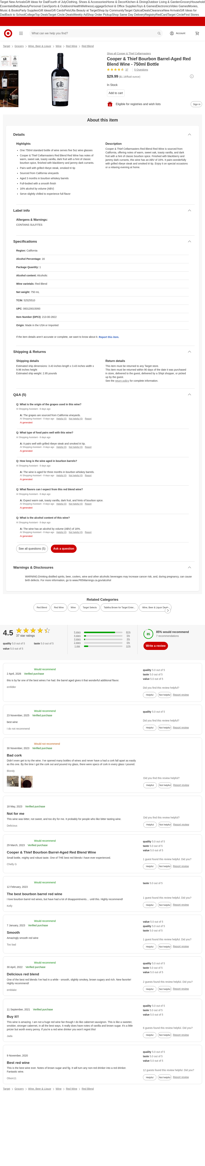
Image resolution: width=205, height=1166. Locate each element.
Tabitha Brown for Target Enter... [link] (119, 607)
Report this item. (109, 337)
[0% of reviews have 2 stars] (102, 642)
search (159, 33)
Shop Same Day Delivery (128, 14)
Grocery (185, 2)
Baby (16, 6)
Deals (146, 10)
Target (6, 46)
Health (76, 6)
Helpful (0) (61, 418)
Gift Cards (57, 10)
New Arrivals (171, 10)
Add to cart (116, 93)
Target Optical (133, 10)
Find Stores (191, 14)
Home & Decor (116, 2)
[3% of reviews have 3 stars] (102, 639)
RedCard (161, 14)
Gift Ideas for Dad (36, 2)
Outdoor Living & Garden (164, 2)
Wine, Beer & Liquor (39, 46)
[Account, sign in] (178, 33)
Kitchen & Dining (137, 2)
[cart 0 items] (197, 33)
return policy (122, 380)
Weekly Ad (80, 14)
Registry (150, 14)
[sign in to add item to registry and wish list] (196, 104)
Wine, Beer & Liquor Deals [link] (155, 607)
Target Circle (175, 14)
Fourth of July (57, 2)
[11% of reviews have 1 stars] (102, 646)
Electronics (163, 6)
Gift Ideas (44, 10)
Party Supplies (29, 10)
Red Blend (88, 46)
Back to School (15, 14)
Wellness (87, 6)
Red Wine (71, 46)
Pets (67, 10)
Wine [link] (73, 607)
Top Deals (41, 14)
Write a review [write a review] (156, 645)
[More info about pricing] (191, 76)
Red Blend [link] (42, 607)
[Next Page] (168, 610)
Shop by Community (111, 10)
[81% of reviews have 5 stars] (102, 632)
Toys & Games (146, 6)
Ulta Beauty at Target (84, 10)
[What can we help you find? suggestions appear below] (96, 33)
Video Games (179, 6)
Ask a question (63, 548)
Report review (181, 694)
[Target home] (8, 33)
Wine (59, 46)
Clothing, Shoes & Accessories (86, 2)
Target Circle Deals (60, 14)
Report (88, 418)
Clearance (156, 10)
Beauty (24, 6)
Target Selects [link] (90, 607)
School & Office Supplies (120, 6)
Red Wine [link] (59, 607)
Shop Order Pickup (99, 14)
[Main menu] (21, 33)
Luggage (98, 6)
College (30, 14)
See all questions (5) (32, 548)
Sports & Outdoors (60, 6)
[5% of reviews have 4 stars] (102, 635)
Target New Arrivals (12, 2)
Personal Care (38, 6)
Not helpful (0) (76, 418)
